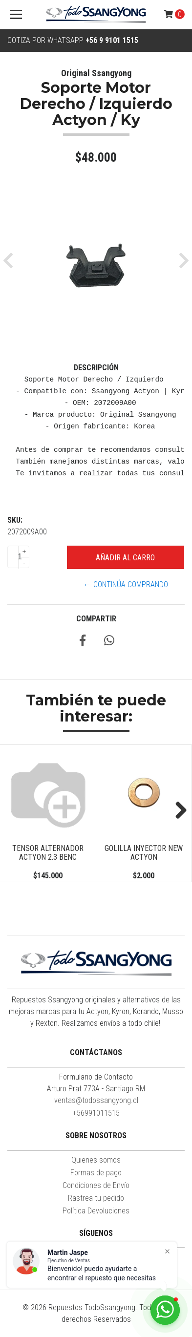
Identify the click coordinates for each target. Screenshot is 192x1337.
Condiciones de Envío (96, 1185)
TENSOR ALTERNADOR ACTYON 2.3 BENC (48, 853)
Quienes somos (96, 1160)
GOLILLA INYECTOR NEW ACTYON (144, 853)
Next (177, 811)
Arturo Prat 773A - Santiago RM (96, 1088)
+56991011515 (96, 1113)
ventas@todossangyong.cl (96, 1100)
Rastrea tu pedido (96, 1198)
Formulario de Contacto (96, 1077)
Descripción (96, 367)
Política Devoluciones (96, 1210)
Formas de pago (96, 1172)
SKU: (14, 520)
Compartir (96, 618)
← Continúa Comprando (126, 584)
